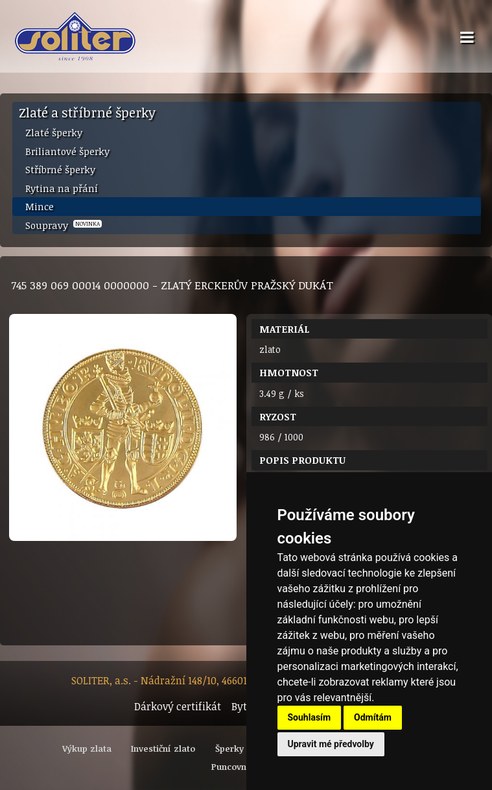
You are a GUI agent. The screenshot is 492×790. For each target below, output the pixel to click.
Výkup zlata (86, 748)
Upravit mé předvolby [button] (331, 744)
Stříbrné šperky (60, 169)
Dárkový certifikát (177, 706)
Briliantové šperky (67, 151)
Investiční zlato (163, 748)
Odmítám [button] (373, 717)
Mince (39, 206)
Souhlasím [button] (309, 717)
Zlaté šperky (53, 132)
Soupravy (63, 225)
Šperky (229, 748)
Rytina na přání (61, 188)
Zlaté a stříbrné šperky (87, 112)
